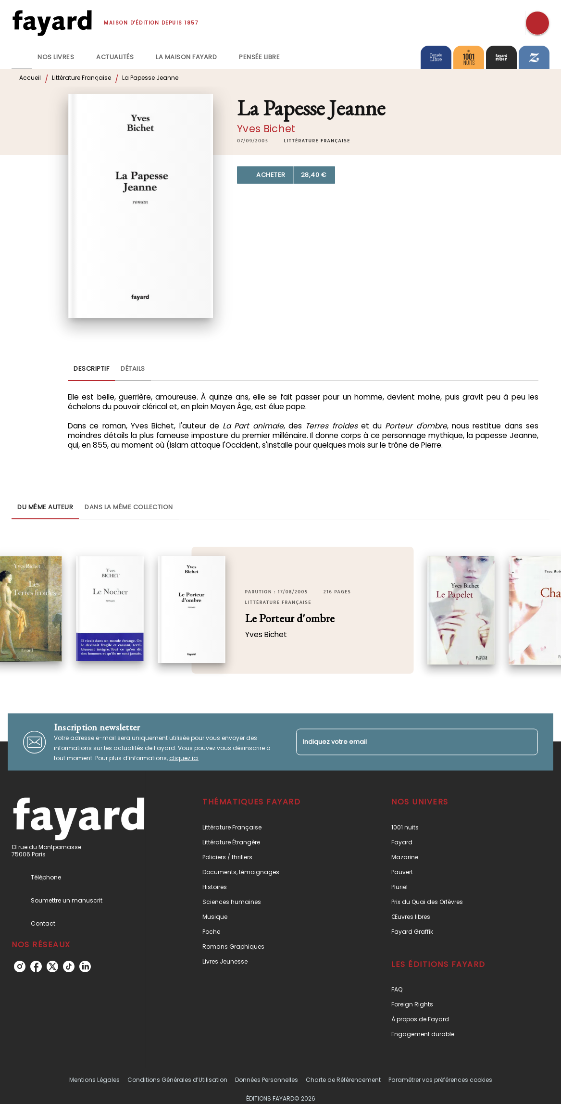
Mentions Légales (94, 1080)
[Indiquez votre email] (405, 741)
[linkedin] (85, 966)
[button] (317, 141)
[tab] (22, 57)
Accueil (30, 78)
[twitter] (52, 966)
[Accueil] (52, 23)
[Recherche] (537, 23)
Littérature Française (81, 78)
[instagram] (20, 966)
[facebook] (36, 966)
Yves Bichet (266, 129)
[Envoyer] (526, 741)
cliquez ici (184, 758)
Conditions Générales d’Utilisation (177, 1080)
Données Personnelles (266, 1080)
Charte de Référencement (343, 1080)
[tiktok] (69, 966)
